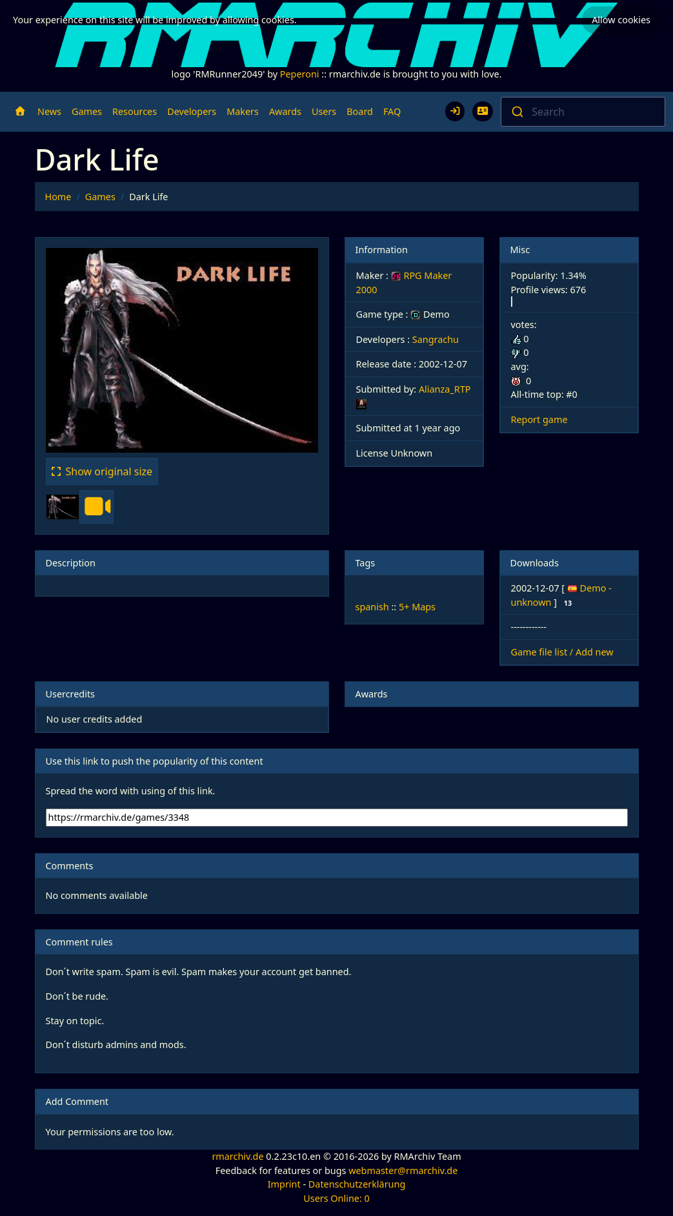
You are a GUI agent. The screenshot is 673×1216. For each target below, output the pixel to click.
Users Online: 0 (336, 1198)
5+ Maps (417, 607)
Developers (191, 111)
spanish (372, 607)
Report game (539, 419)
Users (324, 111)
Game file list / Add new (562, 652)
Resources (134, 111)
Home (58, 197)
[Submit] (516, 112)
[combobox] (583, 112)
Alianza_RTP (444, 389)
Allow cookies (621, 20)
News (49, 111)
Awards (285, 111)
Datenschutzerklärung (356, 1184)
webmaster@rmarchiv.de (402, 1170)
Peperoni (299, 74)
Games (87, 111)
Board (360, 111)
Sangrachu (435, 339)
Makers (242, 111)
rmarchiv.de (237, 1156)
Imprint (284, 1184)
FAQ (392, 111)
